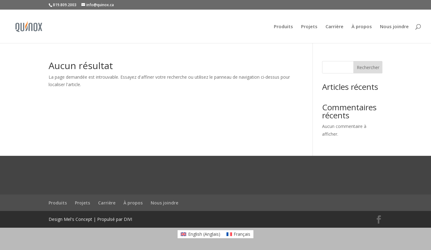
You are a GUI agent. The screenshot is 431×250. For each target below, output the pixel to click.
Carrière (334, 26)
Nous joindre (394, 26)
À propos (361, 26)
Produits (283, 26)
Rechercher (368, 67)
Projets (309, 26)
